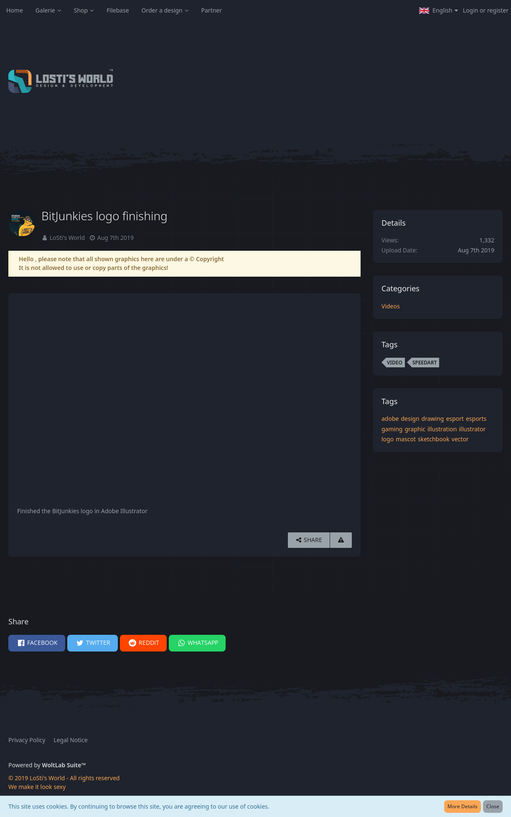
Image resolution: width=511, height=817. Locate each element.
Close (492, 806)
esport (455, 418)
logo (387, 439)
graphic (414, 429)
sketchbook (434, 439)
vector (460, 439)
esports (476, 418)
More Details (462, 806)
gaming (391, 429)
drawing (433, 418)
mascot (406, 439)
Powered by (47, 765)
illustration (442, 429)
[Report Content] (341, 540)
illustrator (472, 429)
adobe (390, 418)
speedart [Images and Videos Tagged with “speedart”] (424, 362)
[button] (438, 10)
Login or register (485, 10)
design (410, 418)
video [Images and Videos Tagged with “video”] (394, 362)
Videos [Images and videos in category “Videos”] (390, 306)
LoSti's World (67, 238)
